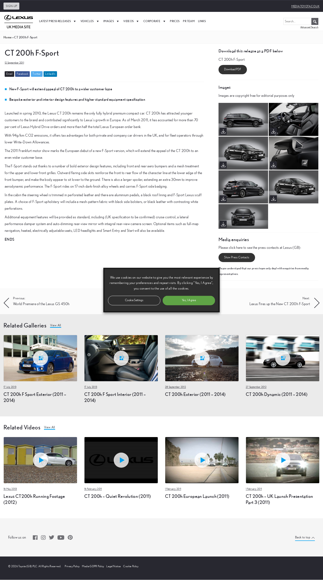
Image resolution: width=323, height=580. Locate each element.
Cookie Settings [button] (134, 300)
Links (202, 21)
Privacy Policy (72, 566)
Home (7, 37)
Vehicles (90, 21)
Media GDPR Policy (93, 566)
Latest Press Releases (58, 21)
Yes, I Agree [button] (189, 300)
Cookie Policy (130, 566)
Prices (174, 21)
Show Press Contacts (236, 257)
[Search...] (300, 21)
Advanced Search (309, 27)
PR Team (188, 21)
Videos (131, 21)
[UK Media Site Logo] (18, 21)
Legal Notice (113, 566)
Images (111, 21)
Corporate (155, 21)
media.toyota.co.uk (305, 6)
